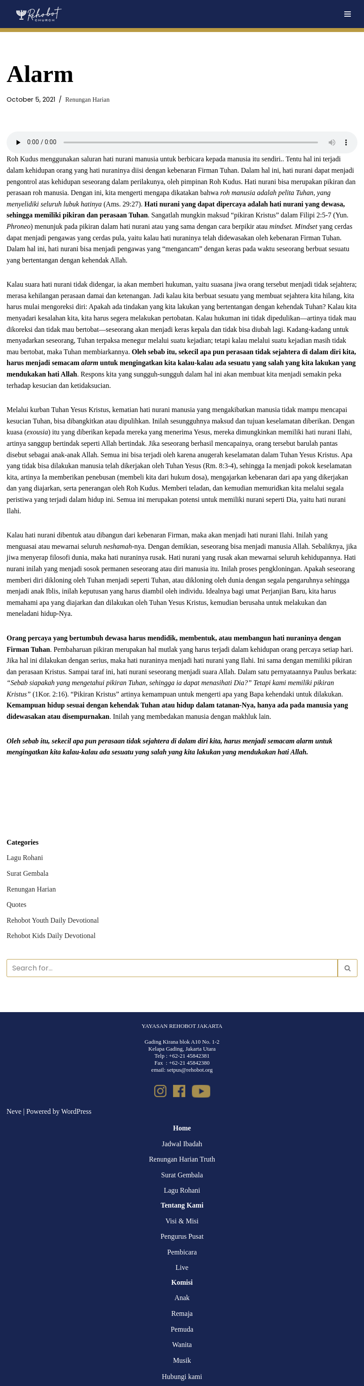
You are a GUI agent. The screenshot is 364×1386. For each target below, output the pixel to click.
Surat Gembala (28, 873)
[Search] (172, 968)
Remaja (182, 1313)
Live (182, 1267)
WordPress (76, 1111)
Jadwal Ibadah (182, 1144)
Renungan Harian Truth (182, 1159)
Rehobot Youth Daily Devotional (53, 920)
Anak (182, 1297)
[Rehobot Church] (38, 14)
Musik (182, 1360)
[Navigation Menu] (347, 14)
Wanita (182, 1344)
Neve (14, 1111)
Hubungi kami (182, 1376)
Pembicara (182, 1252)
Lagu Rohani (25, 857)
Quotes (16, 904)
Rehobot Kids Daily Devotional (51, 935)
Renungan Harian (87, 99)
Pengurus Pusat (181, 1236)
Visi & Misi (182, 1221)
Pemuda (182, 1329)
